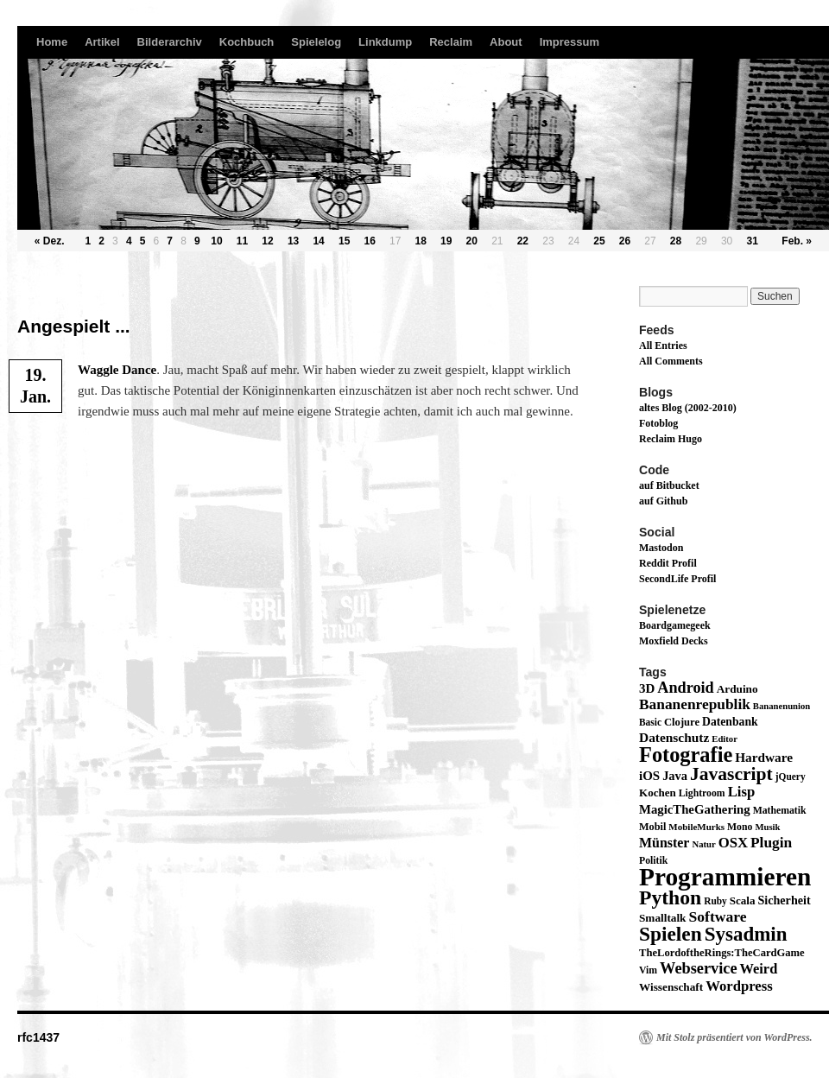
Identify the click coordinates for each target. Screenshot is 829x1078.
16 (369, 241)
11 (242, 241)
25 (598, 241)
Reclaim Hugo (670, 439)
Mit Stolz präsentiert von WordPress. (734, 1037)
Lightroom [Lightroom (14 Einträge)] (702, 793)
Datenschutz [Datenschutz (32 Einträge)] (674, 737)
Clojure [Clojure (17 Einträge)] (681, 722)
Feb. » (797, 241)
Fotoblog (658, 423)
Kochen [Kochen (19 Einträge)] (657, 792)
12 (267, 241)
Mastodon (661, 548)
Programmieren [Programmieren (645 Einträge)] (725, 877)
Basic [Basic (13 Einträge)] (650, 722)
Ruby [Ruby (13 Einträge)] (715, 901)
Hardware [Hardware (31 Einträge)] (764, 757)
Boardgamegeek (675, 625)
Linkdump (385, 41)
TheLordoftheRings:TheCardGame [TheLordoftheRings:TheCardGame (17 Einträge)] (722, 953)
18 (421, 241)
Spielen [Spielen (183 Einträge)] (670, 934)
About (506, 41)
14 (318, 241)
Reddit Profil (668, 563)
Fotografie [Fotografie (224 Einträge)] (685, 754)
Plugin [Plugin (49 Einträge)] (771, 842)
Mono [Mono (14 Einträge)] (739, 827)
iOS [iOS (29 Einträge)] (649, 776)
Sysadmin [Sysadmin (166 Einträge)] (746, 934)
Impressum (569, 41)
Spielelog (316, 41)
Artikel (102, 41)
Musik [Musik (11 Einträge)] (767, 827)
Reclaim (450, 41)
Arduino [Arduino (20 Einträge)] (737, 688)
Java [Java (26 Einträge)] (674, 776)
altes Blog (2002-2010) (688, 408)
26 (624, 241)
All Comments (671, 361)
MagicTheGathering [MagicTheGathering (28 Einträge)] (694, 809)
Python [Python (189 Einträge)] (670, 897)
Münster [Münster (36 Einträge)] (664, 842)
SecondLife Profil (677, 579)
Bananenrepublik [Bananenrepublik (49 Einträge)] (694, 704)
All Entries (663, 345)
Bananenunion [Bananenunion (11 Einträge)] (781, 706)
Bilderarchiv (169, 41)
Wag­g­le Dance (117, 370)
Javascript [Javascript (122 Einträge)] (731, 774)
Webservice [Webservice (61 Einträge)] (698, 968)
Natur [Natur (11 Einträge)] (703, 844)
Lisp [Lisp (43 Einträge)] (742, 791)
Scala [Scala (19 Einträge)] (743, 900)
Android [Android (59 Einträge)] (685, 687)
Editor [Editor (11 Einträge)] (724, 739)
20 (472, 241)
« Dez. (50, 241)
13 (293, 241)
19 (446, 241)
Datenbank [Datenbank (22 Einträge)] (730, 721)
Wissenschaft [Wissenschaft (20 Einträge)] (671, 986)
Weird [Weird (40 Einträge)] (759, 969)
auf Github (663, 501)
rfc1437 (38, 1037)
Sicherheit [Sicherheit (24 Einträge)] (783, 900)
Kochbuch (247, 41)
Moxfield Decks (673, 641)
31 (751, 241)
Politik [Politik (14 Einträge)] (653, 860)
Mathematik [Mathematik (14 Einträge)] (780, 810)
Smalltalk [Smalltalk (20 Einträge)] (662, 917)
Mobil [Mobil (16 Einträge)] (652, 827)
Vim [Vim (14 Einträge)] (648, 970)
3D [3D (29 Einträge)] (647, 688)
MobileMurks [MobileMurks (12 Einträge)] (696, 826)
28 (675, 241)
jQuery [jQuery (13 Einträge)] (790, 776)
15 (344, 241)
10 (216, 241)
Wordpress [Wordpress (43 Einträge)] (739, 986)
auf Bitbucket (669, 485)
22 (522, 241)
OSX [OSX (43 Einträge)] (733, 842)
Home (51, 41)
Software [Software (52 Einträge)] (717, 916)
